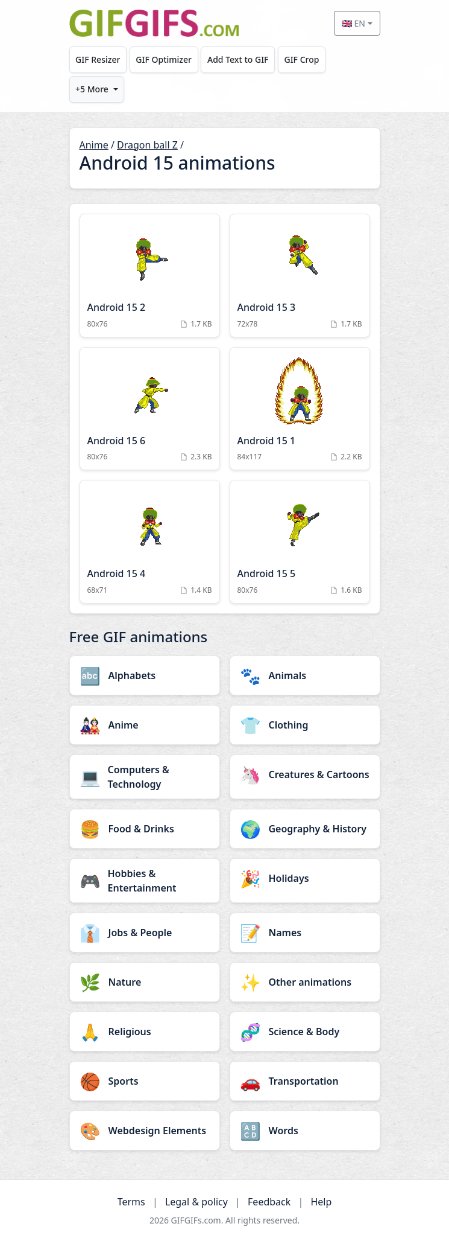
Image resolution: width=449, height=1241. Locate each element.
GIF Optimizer (164, 59)
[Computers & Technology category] (144, 777)
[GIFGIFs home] (154, 23)
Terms (131, 1201)
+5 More (91, 89)
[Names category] (305, 932)
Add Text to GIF (238, 59)
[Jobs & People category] (144, 932)
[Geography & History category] (305, 828)
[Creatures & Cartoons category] (305, 774)
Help (320, 1201)
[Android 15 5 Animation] (299, 541)
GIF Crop (301, 59)
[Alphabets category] (144, 675)
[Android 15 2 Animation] (149, 275)
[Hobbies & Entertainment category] (144, 880)
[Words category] (305, 1130)
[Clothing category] (305, 725)
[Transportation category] (305, 1081)
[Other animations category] (305, 982)
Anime (94, 145)
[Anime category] (144, 725)
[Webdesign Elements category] (144, 1130)
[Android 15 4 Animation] (149, 541)
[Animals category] (305, 675)
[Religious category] (144, 1031)
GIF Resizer (97, 59)
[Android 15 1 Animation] (299, 409)
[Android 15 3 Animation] (299, 275)
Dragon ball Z (147, 145)
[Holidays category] (305, 878)
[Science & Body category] (305, 1031)
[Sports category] (144, 1081)
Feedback (269, 1201)
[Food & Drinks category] (144, 828)
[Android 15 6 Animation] (149, 409)
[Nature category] (144, 982)
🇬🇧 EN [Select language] (353, 23)
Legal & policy (196, 1201)
